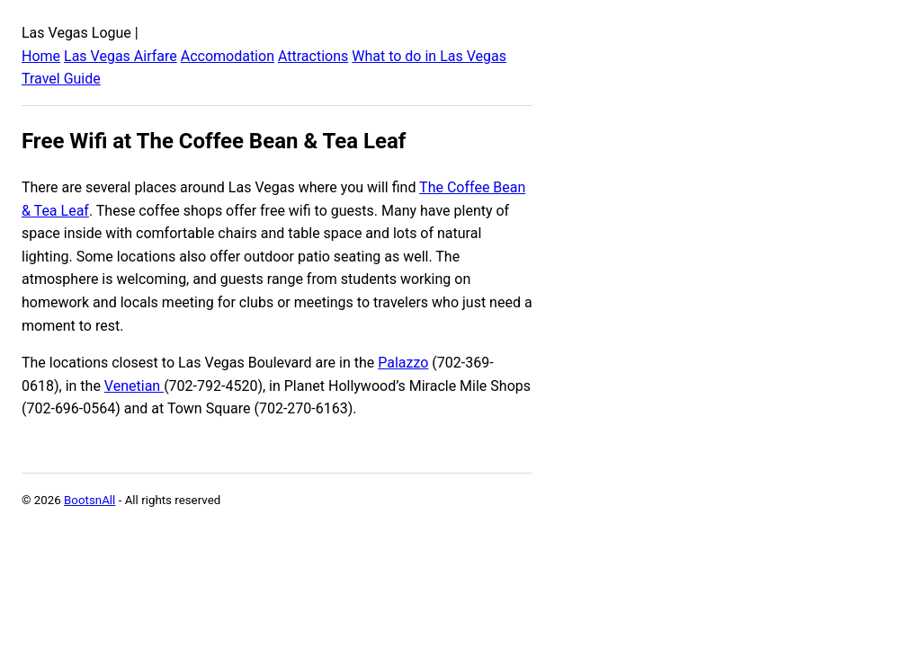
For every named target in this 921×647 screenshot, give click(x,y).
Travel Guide (61, 78)
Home (41, 56)
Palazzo (403, 362)
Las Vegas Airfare (120, 56)
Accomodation (227, 56)
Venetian (134, 385)
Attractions (313, 56)
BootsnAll (89, 500)
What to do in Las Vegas (429, 56)
